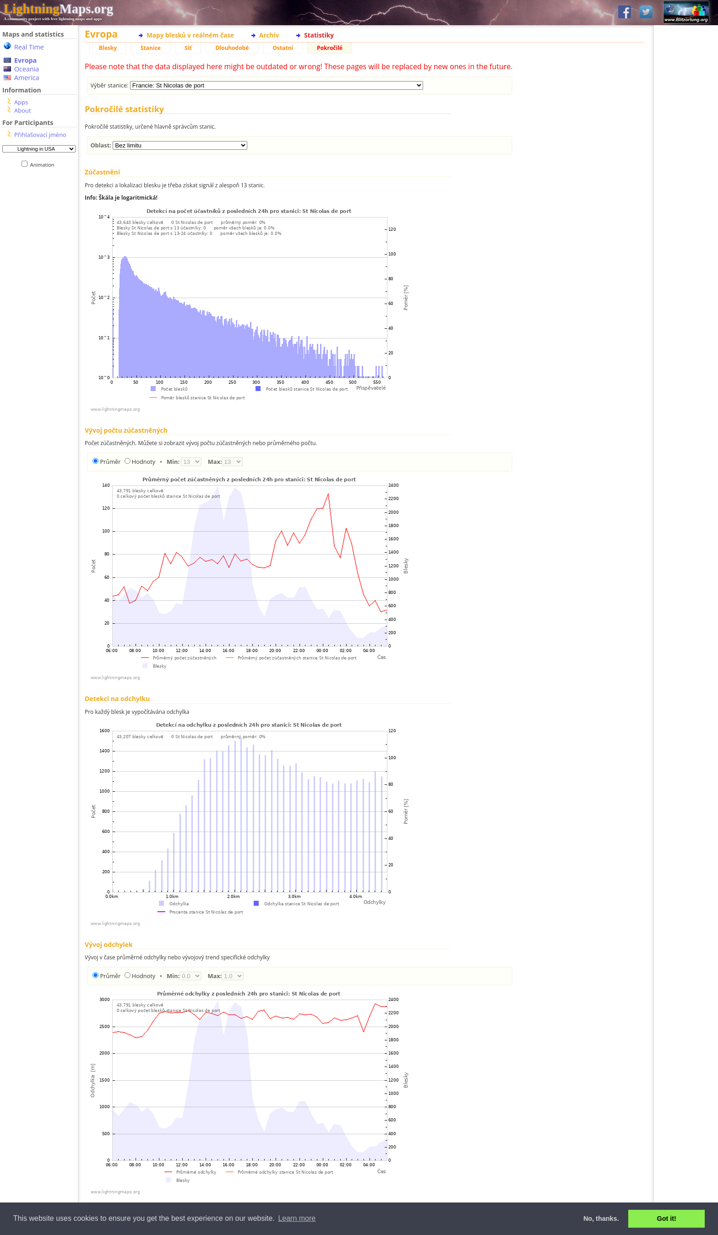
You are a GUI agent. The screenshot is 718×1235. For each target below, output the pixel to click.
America (26, 77)
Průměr (110, 461)
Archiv (269, 35)
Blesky (108, 48)
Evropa (25, 60)
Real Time (29, 47)
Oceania (26, 69)
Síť (188, 48)
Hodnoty (143, 461)
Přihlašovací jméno (40, 135)
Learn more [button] (296, 1218)
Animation (44, 164)
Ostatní (282, 48)
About (22, 110)
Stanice (151, 48)
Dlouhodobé (232, 48)
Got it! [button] (666, 1218)
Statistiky (319, 35)
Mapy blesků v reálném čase (190, 35)
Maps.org (58, 8)
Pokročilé (330, 48)
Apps (21, 102)
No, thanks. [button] (601, 1218)
